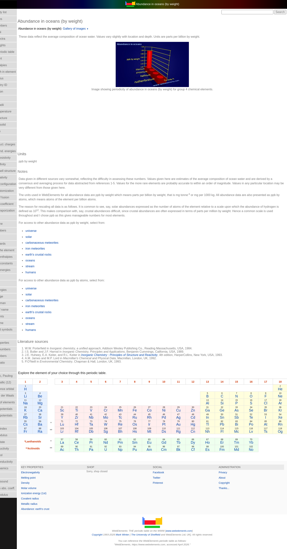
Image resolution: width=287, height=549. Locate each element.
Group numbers (12, 230)
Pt (171, 424)
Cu (185, 410)
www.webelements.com (187, 530)
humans (47, 272)
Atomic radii (9, 32)
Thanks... (228, 488)
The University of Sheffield (154, 534)
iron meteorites (51, 248)
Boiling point (10, 58)
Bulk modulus (11, 78)
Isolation (7, 276)
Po (253, 424)
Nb (103, 417)
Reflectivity (9, 422)
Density (41, 482)
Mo (116, 417)
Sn (226, 417)
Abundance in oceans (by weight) (56, 28)
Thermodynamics (13, 468)
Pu (144, 450)
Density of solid (12, 124)
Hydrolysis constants (15, 263)
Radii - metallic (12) (14, 382)
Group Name (10, 223)
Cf (198, 450)
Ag (185, 417)
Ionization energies (14, 269)
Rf (89, 431)
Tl (212, 424)
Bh (130, 431)
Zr (89, 417)
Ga (212, 410)
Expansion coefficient (16, 203)
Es (212, 450)
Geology (7, 217)
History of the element (16, 250)
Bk (185, 450)
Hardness (8, 237)
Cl (267, 403)
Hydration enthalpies (15, 256)
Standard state (11, 442)
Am (157, 450)
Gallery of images (90, 28)
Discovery (8, 137)
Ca (55, 410)
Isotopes (7, 283)
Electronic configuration (17, 184)
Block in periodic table (16, 51)
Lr (75, 431)
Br (267, 410)
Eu (158, 442)
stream (46, 266)
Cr (117, 410)
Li (41, 396)
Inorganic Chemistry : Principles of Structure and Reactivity (135, 354)
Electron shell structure (17, 170)
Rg (185, 431)
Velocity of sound (13, 481)
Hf (89, 424)
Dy (199, 442)
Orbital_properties (13, 342)
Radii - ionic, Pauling (15, 375)
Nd (117, 442)
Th (89, 450)
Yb (253, 442)
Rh (158, 417)
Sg (117, 431)
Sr (54, 417)
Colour (6, 98)
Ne (280, 396)
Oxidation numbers (14, 349)
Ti (89, 410)
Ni (171, 410)
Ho (212, 442)
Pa (103, 450)
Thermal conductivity (15, 461)
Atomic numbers (12, 25)
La (76, 442)
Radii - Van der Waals (16, 395)
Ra (55, 431)
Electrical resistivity (14, 157)
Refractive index (12, 428)
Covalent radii (11, 104)
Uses (5, 474)
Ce (89, 442)
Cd (198, 417)
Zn (199, 410)
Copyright (228, 482)
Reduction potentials (15, 408)
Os (144, 424)
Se (253, 410)
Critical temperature (15, 111)
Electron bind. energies (17, 151)
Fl (226, 431)
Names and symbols (15, 329)
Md (239, 450)
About (226, 477)
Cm (171, 450)
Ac (76, 450)
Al (212, 403)
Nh (212, 431)
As (240, 410)
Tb (185, 442)
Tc (130, 417)
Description (9, 131)
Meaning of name (13, 309)
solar (45, 236)
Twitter (164, 477)
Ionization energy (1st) (50, 493)
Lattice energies (12, 289)
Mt (158, 431)
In (212, 417)
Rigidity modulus (12, 435)
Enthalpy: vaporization (16, 210)
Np (130, 450)
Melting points (11, 316)
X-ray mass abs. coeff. (16, 488)
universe (47, 230)
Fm (226, 450)
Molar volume (11, 323)
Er (226, 442)
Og (280, 431)
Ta (103, 424)
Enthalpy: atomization (16, 190)
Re (130, 424)
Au (185, 424)
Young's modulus (13, 494)
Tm (239, 442)
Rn (280, 424)
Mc (239, 431)
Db (103, 431)
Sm (144, 442)
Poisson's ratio (11, 362)
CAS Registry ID (12, 84)
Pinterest (166, 482)
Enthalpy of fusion (13, 197)
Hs (144, 431)
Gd (171, 442)
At (267, 424)
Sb (240, 417)
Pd (171, 417)
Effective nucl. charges (16, 144)
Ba (55, 424)
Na (41, 403)
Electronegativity (12, 177)
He (280, 389)
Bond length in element (17, 71)
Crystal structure (12, 118)
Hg (198, 424)
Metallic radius (45, 503)
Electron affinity (12, 164)
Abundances (10, 18)
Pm (130, 442)
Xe (280, 417)
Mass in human (12, 303)
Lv (253, 431)
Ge (226, 410)
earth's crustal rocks (55, 254)
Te (253, 417)
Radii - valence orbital (16, 388)
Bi (239, 424)
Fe (144, 410)
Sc (76, 410)
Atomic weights (12, 45)
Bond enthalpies (12, 65)
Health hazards (12, 243)
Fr (41, 431)
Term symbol (10, 455)
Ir (158, 424)
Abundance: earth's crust (51, 509)
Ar (280, 403)
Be (55, 396)
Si (226, 403)
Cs (41, 424)
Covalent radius (46, 498)
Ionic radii (8, 369)
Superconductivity (13, 448)
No (253, 450)
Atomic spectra (11, 38)
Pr (103, 442)
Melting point (44, 477)
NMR (5, 336)
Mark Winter (130, 534)
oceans (46, 260)
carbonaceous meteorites (58, 242)
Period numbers (12, 355)
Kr (280, 410)
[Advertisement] (143, 119)
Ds (171, 431)
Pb (226, 424)
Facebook (166, 472)
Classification (10, 91)
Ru (144, 417)
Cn (198, 431)
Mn (130, 410)
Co (158, 410)
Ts (267, 431)
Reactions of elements (16, 402)
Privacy (227, 472)
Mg (54, 403)
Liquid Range (10, 296)
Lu (76, 424)
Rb (41, 417)
